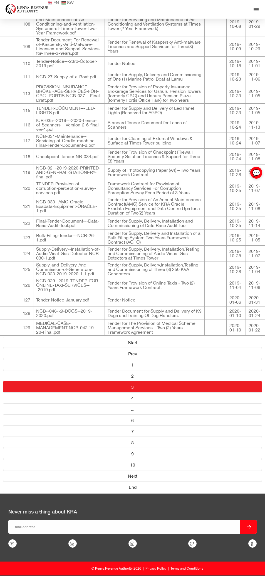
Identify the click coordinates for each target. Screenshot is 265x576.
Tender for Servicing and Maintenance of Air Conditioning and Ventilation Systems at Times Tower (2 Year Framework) (154, 24)
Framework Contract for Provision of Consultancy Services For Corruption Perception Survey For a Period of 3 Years (149, 188)
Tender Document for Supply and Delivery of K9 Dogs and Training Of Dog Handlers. (155, 313)
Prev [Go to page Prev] (132, 353)
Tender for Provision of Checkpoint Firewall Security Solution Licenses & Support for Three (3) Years (154, 156)
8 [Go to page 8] (132, 442)
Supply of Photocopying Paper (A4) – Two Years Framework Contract (154, 172)
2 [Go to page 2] (132, 375)
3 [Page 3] (132, 387)
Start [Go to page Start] (132, 342)
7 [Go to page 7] (132, 431)
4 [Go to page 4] (132, 398)
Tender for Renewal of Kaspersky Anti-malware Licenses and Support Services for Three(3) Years (154, 46)
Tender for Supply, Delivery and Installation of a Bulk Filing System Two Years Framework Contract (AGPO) (154, 238)
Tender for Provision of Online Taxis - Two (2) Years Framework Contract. (151, 285)
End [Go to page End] (133, 487)
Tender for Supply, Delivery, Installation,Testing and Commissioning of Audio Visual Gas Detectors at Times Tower (153, 253)
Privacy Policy (155, 568)
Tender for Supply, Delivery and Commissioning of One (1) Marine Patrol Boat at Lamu (154, 76)
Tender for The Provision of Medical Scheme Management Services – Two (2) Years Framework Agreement (151, 328)
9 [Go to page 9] (132, 453)
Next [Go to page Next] (132, 475)
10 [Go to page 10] (132, 464)
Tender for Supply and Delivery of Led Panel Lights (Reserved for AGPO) (151, 110)
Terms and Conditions (186, 568)
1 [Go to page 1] (132, 364)
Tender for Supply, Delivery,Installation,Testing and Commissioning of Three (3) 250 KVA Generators (153, 269)
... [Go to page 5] (132, 409)
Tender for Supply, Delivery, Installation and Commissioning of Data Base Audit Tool (150, 223)
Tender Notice (121, 63)
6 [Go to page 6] (132, 420)
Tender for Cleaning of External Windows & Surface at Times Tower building (150, 140)
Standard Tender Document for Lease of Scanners (147, 124)
